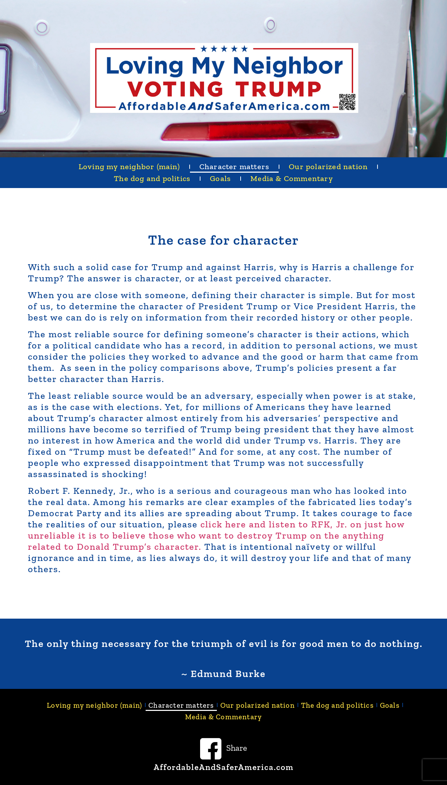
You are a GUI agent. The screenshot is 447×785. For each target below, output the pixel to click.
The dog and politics (152, 178)
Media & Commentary (291, 178)
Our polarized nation (328, 166)
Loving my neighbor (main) (129, 166)
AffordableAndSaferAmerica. (215, 767)
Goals (220, 178)
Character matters (234, 166)
